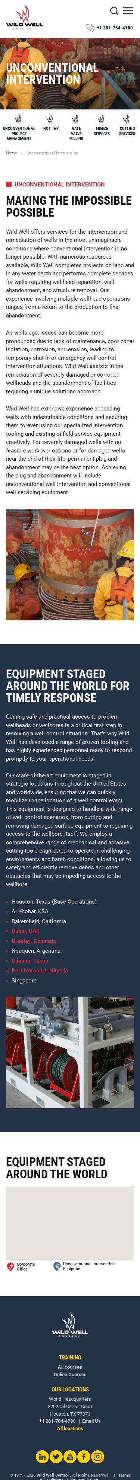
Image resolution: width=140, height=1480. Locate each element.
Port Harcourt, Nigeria (40, 970)
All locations (70, 1428)
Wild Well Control (53, 1475)
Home (11, 153)
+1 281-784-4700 (109, 28)
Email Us (91, 1421)
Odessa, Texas (30, 961)
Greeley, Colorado (34, 941)
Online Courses (70, 1374)
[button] (128, 11)
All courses (70, 1367)
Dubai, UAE (25, 931)
